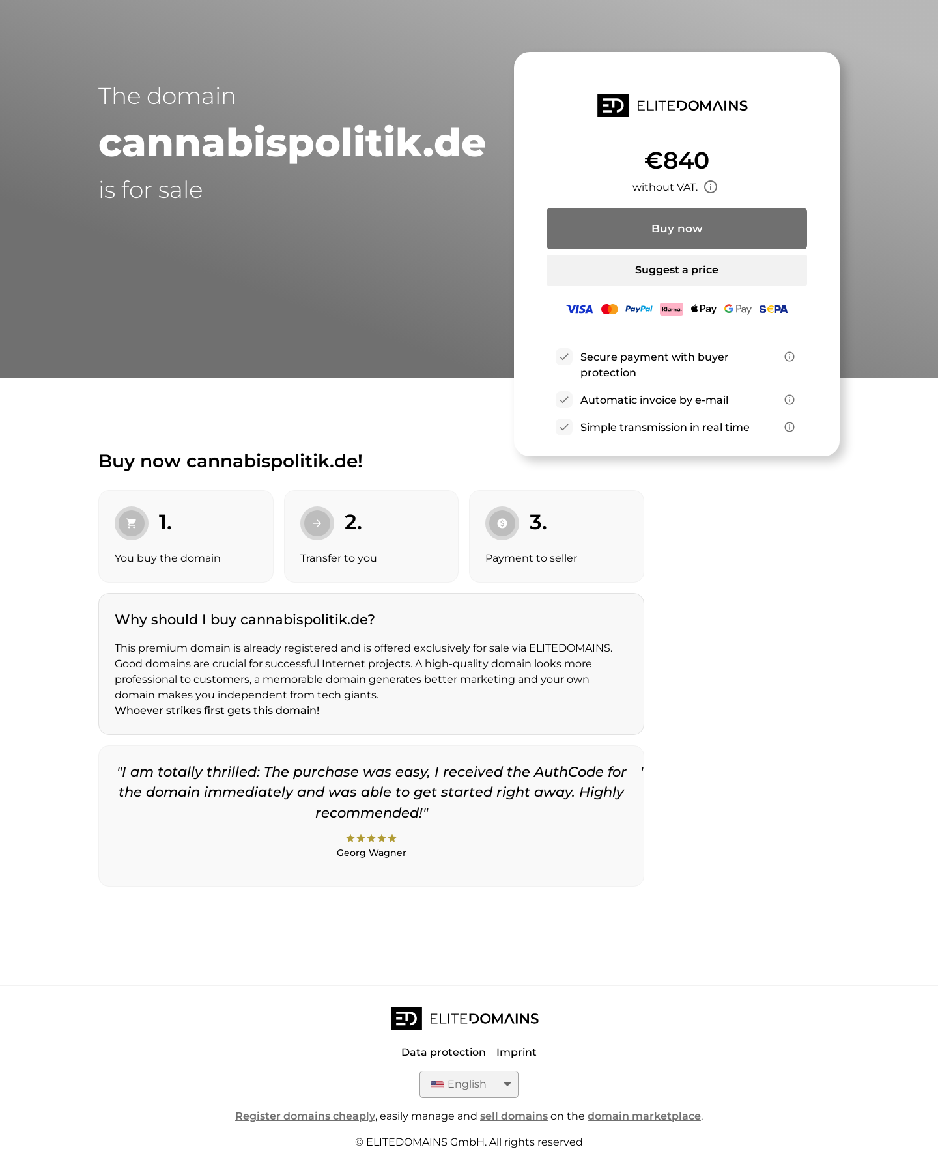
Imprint (516, 1052)
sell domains (514, 1116)
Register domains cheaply (305, 1116)
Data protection (443, 1052)
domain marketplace (644, 1116)
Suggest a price (676, 270)
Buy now (677, 228)
